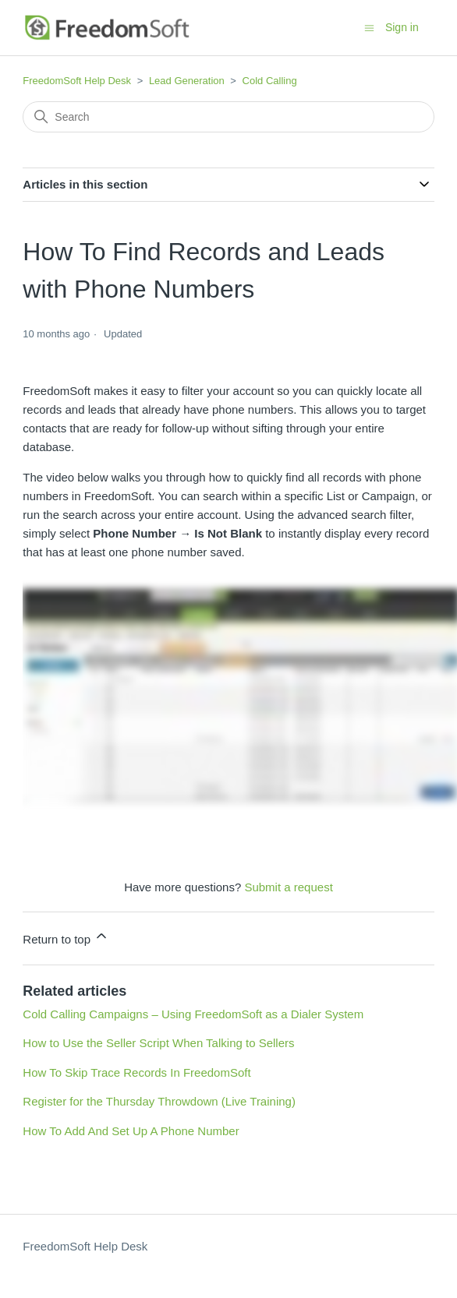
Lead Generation (187, 80)
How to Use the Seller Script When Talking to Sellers (158, 1042)
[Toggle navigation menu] (369, 27)
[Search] (228, 116)
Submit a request (288, 887)
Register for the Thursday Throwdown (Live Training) (159, 1101)
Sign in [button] (402, 27)
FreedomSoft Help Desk (77, 80)
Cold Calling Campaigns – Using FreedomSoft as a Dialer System (193, 1014)
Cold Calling (270, 80)
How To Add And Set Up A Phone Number (131, 1131)
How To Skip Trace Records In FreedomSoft (136, 1072)
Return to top (66, 937)
